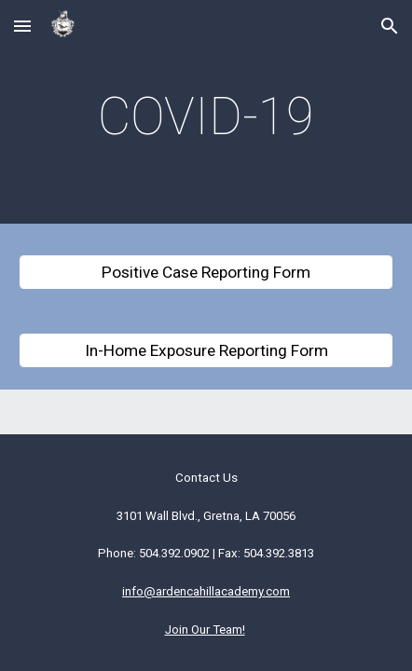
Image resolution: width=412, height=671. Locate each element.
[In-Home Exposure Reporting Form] (206, 350)
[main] (206, 116)
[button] (22, 25)
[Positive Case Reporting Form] (206, 272)
